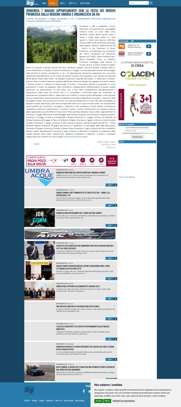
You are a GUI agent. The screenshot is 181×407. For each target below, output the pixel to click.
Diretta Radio (85, 3)
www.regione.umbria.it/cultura (75, 137)
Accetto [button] (99, 401)
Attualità (71, 170)
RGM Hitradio (79, 400)
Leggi (112, 185)
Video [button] (62, 3)
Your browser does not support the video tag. (137, 23)
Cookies (41, 400)
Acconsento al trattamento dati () (138, 133)
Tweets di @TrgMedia (127, 177)
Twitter (36, 144)
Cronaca (71, 243)
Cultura (70, 210)
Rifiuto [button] (107, 401)
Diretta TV (73, 3)
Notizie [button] (53, 3)
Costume (71, 190)
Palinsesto (50, 400)
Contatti (27, 400)
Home (45, 3)
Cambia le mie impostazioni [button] (124, 401)
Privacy (34, 400)
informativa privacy (147, 133)
